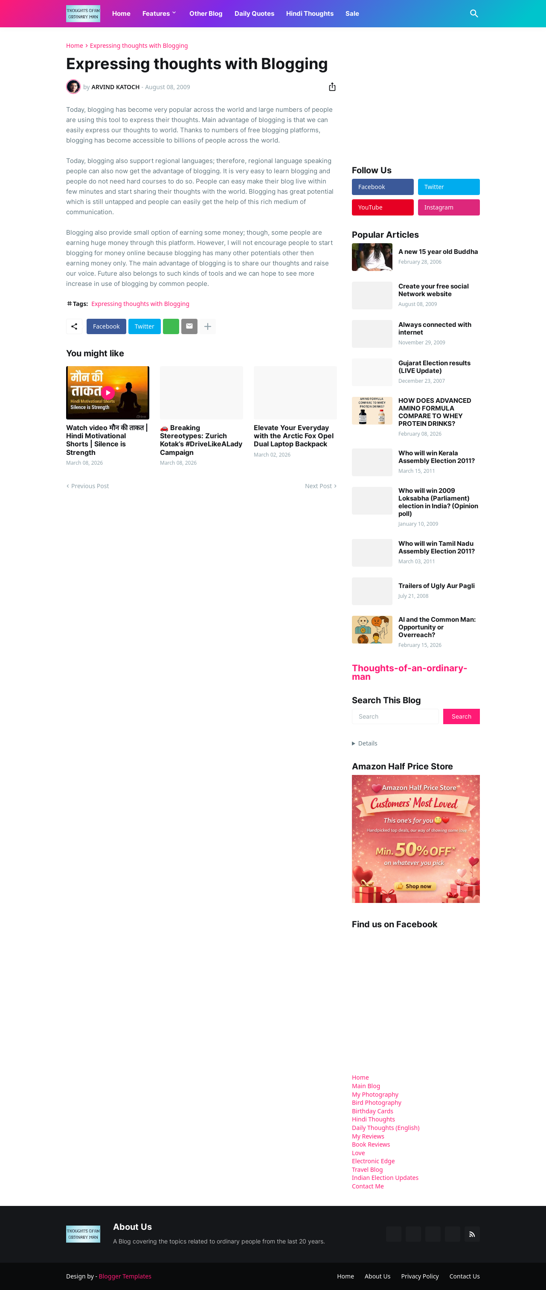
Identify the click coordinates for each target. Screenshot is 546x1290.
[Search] (472, 13)
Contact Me (368, 1186)
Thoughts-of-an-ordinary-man (410, 672)
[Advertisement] (416, 95)
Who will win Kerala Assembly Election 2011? (436, 457)
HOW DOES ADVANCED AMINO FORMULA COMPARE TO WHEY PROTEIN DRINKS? (434, 412)
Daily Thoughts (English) (385, 1128)
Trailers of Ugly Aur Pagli (436, 586)
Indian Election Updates (385, 1178)
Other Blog (206, 13)
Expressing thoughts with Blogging (139, 46)
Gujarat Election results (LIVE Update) (434, 367)
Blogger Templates (125, 1276)
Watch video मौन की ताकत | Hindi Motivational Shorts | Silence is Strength (107, 440)
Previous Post (90, 486)
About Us (377, 1276)
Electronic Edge (373, 1161)
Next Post (318, 486)
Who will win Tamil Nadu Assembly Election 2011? (436, 547)
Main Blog (366, 1086)
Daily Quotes (254, 13)
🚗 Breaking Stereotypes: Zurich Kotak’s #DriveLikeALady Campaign (201, 440)
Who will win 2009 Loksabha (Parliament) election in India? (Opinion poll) (438, 502)
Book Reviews (371, 1144)
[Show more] (208, 326)
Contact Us (465, 1276)
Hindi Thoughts (310, 13)
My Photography (375, 1094)
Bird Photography (376, 1102)
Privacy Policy (420, 1276)
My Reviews (368, 1136)
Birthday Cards (372, 1111)
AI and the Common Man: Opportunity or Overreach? (437, 627)
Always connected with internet (434, 328)
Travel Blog (367, 1169)
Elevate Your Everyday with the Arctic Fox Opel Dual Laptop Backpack (294, 436)
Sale (352, 13)
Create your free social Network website (433, 290)
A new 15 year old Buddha (438, 252)
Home (121, 13)
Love (358, 1153)
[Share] (329, 86)
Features (156, 13)
